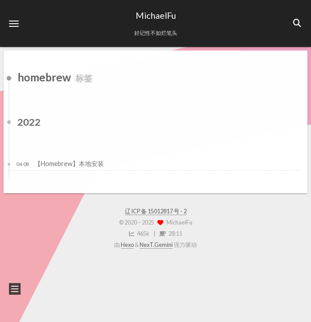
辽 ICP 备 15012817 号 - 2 (156, 211)
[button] (13, 23)
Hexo (127, 245)
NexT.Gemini (156, 245)
